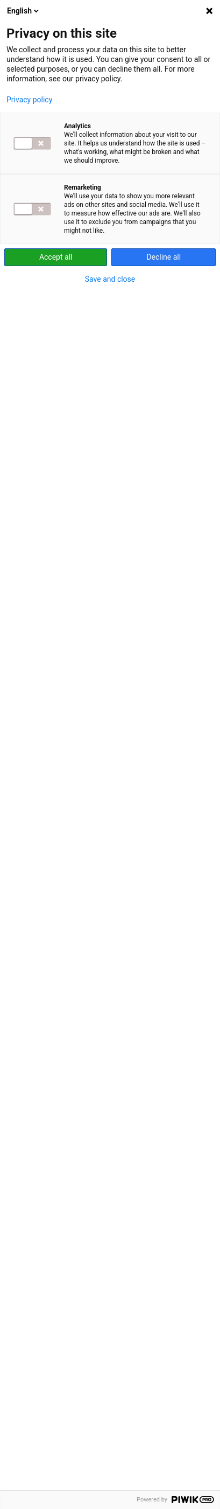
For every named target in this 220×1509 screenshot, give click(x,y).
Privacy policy (29, 99)
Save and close (110, 279)
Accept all (56, 257)
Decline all (163, 257)
